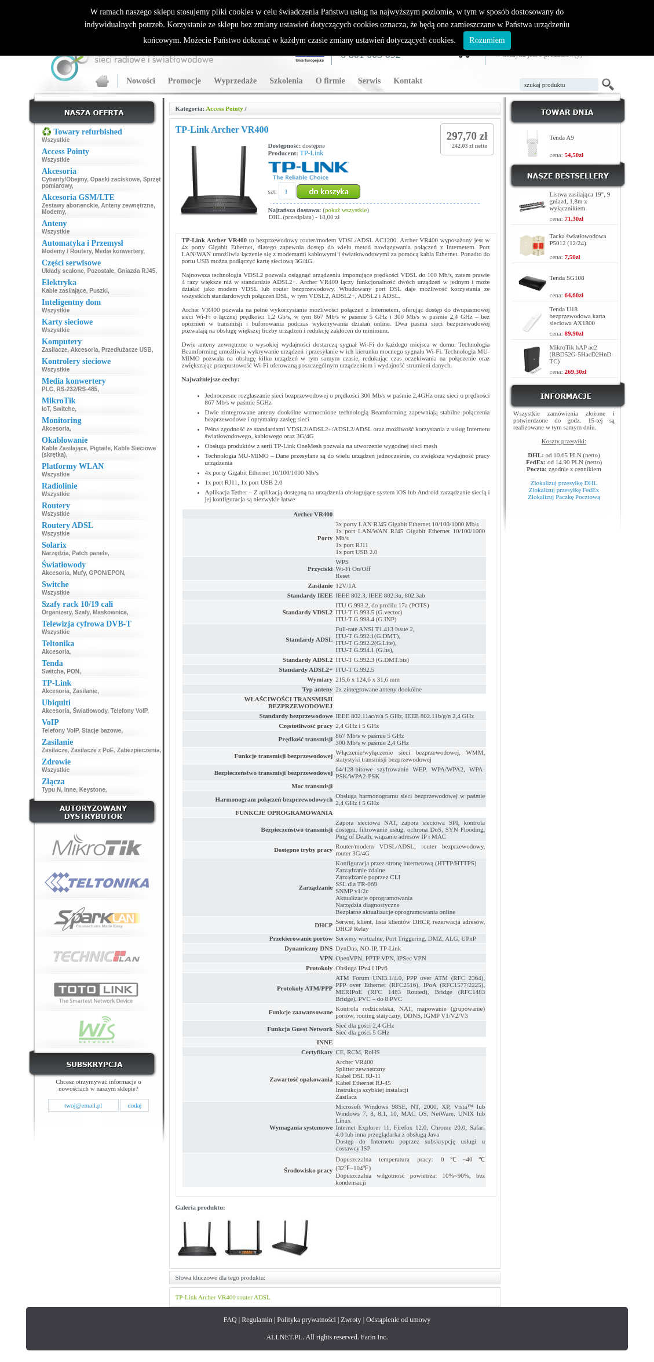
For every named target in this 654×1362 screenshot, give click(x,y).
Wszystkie (56, 140)
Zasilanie (84, 691)
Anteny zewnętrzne (127, 205)
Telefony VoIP (129, 711)
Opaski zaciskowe (115, 179)
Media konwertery (119, 251)
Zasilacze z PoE (92, 750)
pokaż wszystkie (346, 209)
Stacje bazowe (101, 730)
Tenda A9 (562, 137)
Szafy (82, 612)
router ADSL (254, 1297)
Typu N (51, 789)
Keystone (92, 789)
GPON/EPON (107, 573)
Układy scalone (63, 271)
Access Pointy (224, 108)
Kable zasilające (64, 290)
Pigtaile (100, 448)
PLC (47, 389)
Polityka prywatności (306, 1320)
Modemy (53, 212)
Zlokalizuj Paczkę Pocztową (564, 496)
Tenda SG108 (567, 277)
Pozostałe (100, 271)
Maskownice (110, 612)
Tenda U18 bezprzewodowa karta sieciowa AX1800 (577, 315)
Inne (70, 789)
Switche (64, 409)
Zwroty (351, 1320)
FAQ (230, 1320)
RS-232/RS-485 (77, 389)
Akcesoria (84, 350)
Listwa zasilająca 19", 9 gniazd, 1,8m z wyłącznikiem (580, 201)
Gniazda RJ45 (137, 271)
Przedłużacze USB (126, 350)
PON (73, 671)
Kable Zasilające (64, 448)
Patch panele (90, 553)
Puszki (98, 290)
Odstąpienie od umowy (398, 1320)
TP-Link (312, 153)
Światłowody (89, 711)
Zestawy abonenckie (70, 205)
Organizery (57, 612)
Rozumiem (487, 40)
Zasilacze (54, 350)
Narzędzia (55, 553)
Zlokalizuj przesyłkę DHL (564, 482)
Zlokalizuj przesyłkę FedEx (564, 489)
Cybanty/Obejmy (64, 179)
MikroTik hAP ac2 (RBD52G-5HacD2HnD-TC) (582, 354)
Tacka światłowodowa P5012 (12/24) (578, 239)
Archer (207, 1297)
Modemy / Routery (67, 251)
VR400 (226, 1297)
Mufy (79, 573)
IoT (46, 409)
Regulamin (257, 1320)
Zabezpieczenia (138, 750)
